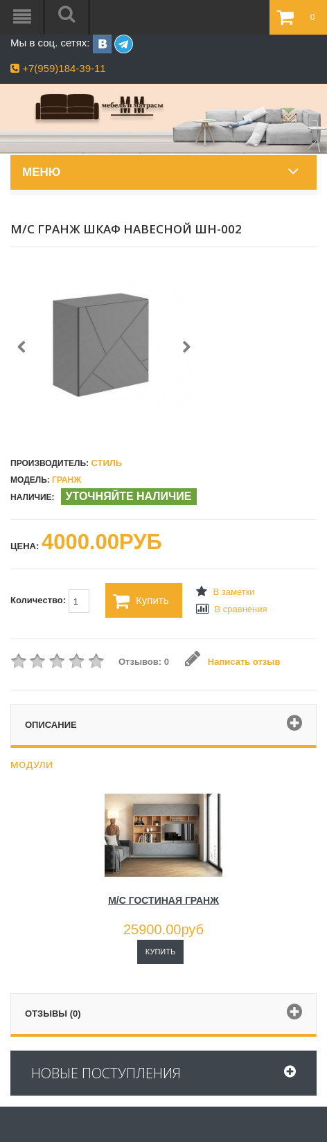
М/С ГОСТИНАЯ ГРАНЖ (163, 900)
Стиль (106, 463)
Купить (140, 601)
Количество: (49, 601)
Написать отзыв (232, 662)
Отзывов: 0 (143, 662)
